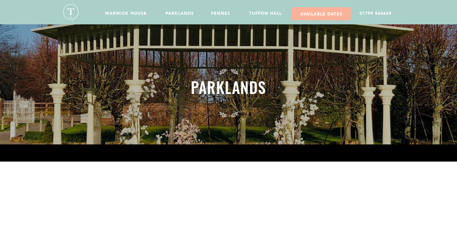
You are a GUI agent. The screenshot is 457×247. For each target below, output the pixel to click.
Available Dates (321, 14)
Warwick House (126, 13)
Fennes (220, 13)
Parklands (179, 13)
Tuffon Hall (265, 13)
